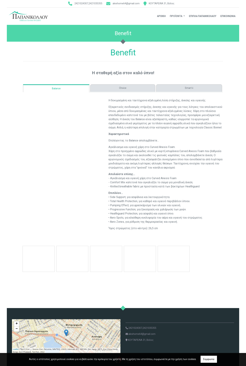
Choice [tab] (122, 88)
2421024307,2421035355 (88, 3)
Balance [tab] (56, 88)
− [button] (17, 329)
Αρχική (161, 16)
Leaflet (15, 349)
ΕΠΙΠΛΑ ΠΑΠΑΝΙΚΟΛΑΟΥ (202, 16)
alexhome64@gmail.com (126, 3)
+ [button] (17, 323)
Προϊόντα (176, 16)
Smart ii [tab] (189, 88)
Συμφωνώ (208, 359)
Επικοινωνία (227, 16)
